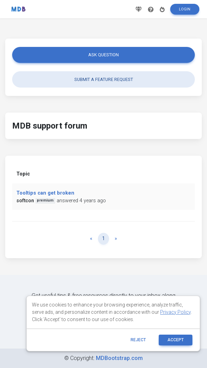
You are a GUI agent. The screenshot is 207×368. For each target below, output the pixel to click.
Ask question (103, 54)
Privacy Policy (175, 312)
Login (184, 9)
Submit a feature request (103, 79)
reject (138, 339)
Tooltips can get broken (45, 193)
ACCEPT (175, 339)
